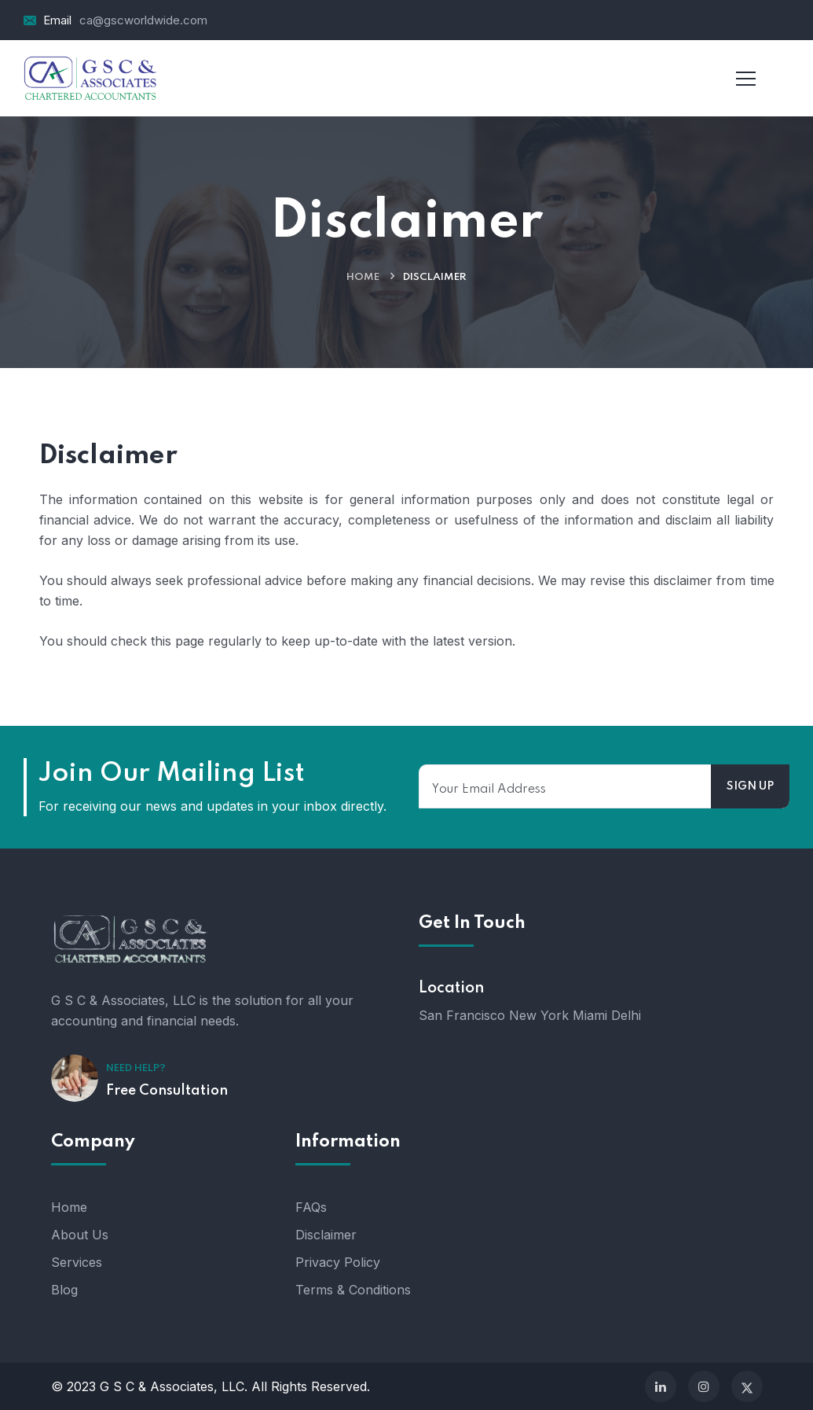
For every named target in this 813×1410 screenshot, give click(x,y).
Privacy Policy (337, 1262)
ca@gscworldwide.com (143, 20)
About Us (79, 1234)
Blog (64, 1290)
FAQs (311, 1207)
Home (362, 277)
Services (76, 1262)
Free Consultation (167, 1091)
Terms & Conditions (353, 1290)
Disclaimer (326, 1234)
